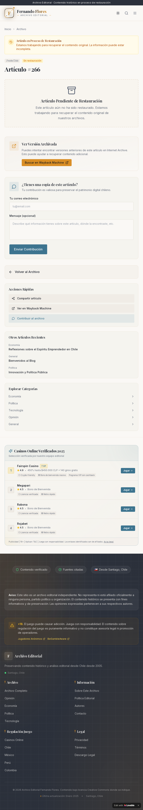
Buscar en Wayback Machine (47, 162)
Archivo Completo (16, 690)
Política (9, 713)
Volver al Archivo (24, 272)
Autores (79, 705)
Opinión (9, 698)
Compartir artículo (26, 298)
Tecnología (12, 721)
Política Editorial (84, 698)
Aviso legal (109, 542)
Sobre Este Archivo (87, 690)
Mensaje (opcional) (22, 215)
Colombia (11, 770)
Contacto (80, 713)
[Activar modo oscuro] (118, 13)
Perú (8, 762)
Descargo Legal (85, 755)
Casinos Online (14, 740)
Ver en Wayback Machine (31, 308)
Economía (11, 705)
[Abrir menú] (134, 13)
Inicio (8, 29)
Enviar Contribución (28, 249)
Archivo (21, 29)
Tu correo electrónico (23, 198)
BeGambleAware (58, 638)
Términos (80, 747)
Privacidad (81, 740)
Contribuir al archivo (28, 318)
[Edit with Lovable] (124, 805)
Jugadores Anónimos (31, 638)
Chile (8, 747)
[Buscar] (126, 13)
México (9, 755)
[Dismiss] (138, 805)
